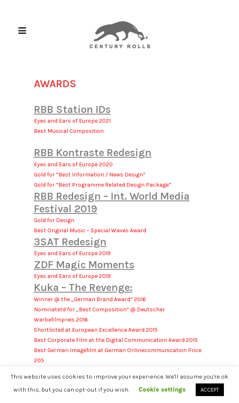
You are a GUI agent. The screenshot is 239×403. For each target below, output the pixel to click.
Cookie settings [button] (161, 389)
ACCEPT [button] (210, 390)
